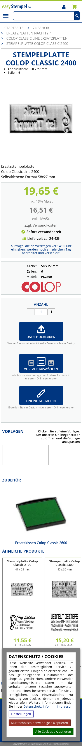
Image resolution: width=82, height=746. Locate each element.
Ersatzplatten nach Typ (28, 33)
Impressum (65, 706)
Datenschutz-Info (36, 706)
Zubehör (41, 28)
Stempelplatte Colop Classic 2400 (37, 43)
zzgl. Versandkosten (41, 225)
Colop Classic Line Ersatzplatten (37, 38)
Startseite (13, 28)
